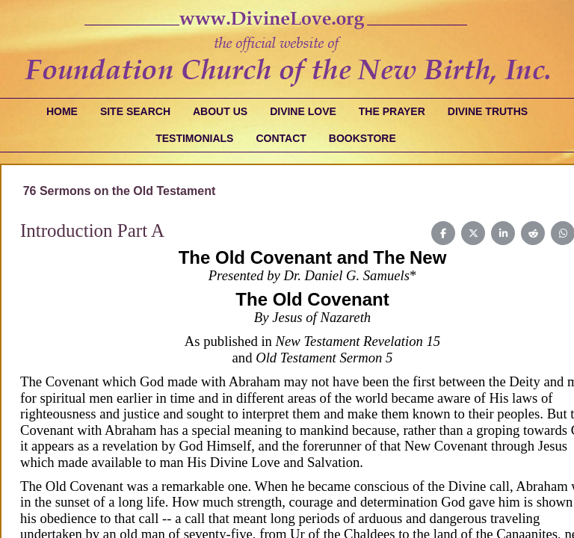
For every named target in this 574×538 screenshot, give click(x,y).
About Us (220, 111)
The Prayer (392, 111)
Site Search (135, 111)
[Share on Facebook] (443, 233)
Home (62, 111)
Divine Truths (488, 111)
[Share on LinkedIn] (503, 233)
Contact (281, 138)
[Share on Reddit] (533, 233)
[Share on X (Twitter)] (473, 233)
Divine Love (303, 111)
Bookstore (362, 138)
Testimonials (194, 138)
